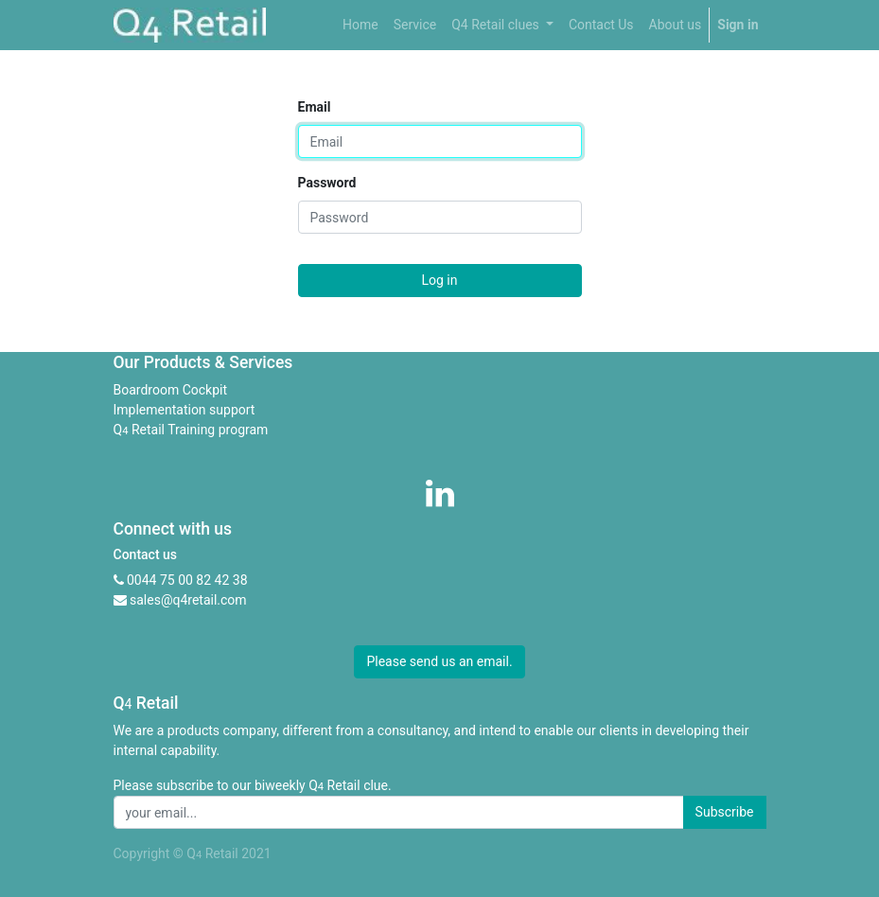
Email (314, 106)
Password (327, 182)
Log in (440, 280)
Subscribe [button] (724, 811)
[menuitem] (360, 25)
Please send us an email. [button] (439, 661)
